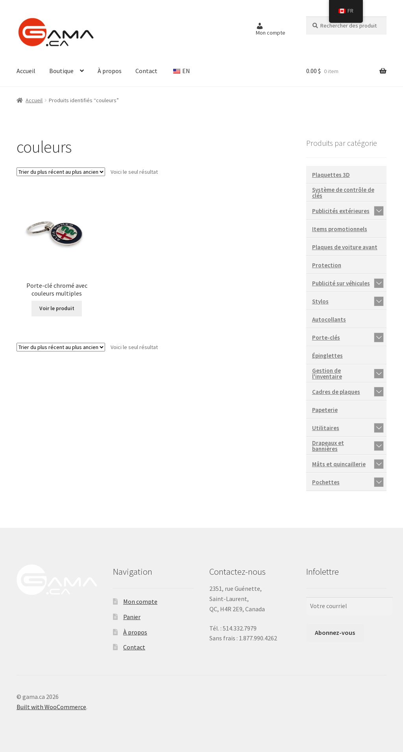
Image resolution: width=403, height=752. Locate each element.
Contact (146, 71)
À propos (110, 71)
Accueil (26, 71)
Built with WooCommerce (51, 707)
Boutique (61, 71)
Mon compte (140, 601)
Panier (131, 617)
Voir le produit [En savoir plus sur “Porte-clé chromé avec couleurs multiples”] (56, 308)
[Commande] (61, 171)
